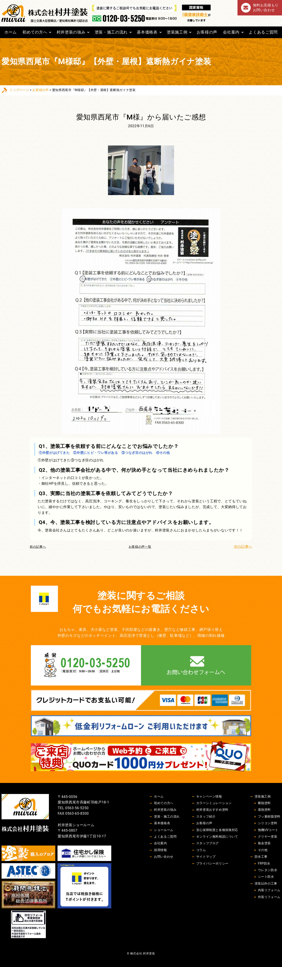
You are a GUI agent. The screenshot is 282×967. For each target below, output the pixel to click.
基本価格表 (147, 32)
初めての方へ (34, 32)
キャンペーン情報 (209, 796)
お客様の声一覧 (140, 546)
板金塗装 (264, 843)
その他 (263, 850)
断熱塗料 (264, 803)
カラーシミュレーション (214, 803)
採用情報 (160, 850)
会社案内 (231, 32)
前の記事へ (38, 546)
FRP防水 (264, 863)
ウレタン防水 (267, 870)
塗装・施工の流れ (111, 32)
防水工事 (261, 856)
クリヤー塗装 (267, 836)
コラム (201, 850)
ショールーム (163, 830)
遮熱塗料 (264, 809)
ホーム (10, 32)
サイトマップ (206, 856)
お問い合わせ (163, 856)
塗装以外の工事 (266, 883)
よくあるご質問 (263, 32)
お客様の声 (207, 32)
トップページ (19, 90)
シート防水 (266, 876)
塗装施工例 (177, 32)
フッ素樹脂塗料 (269, 816)
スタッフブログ (207, 843)
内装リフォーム (269, 890)
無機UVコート (268, 830)
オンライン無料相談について (217, 836)
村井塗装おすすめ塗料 (212, 809)
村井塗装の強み (71, 32)
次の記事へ (243, 546)
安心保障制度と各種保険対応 (217, 830)
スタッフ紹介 (206, 816)
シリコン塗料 (267, 823)
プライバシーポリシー (212, 863)
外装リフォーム (269, 897)
